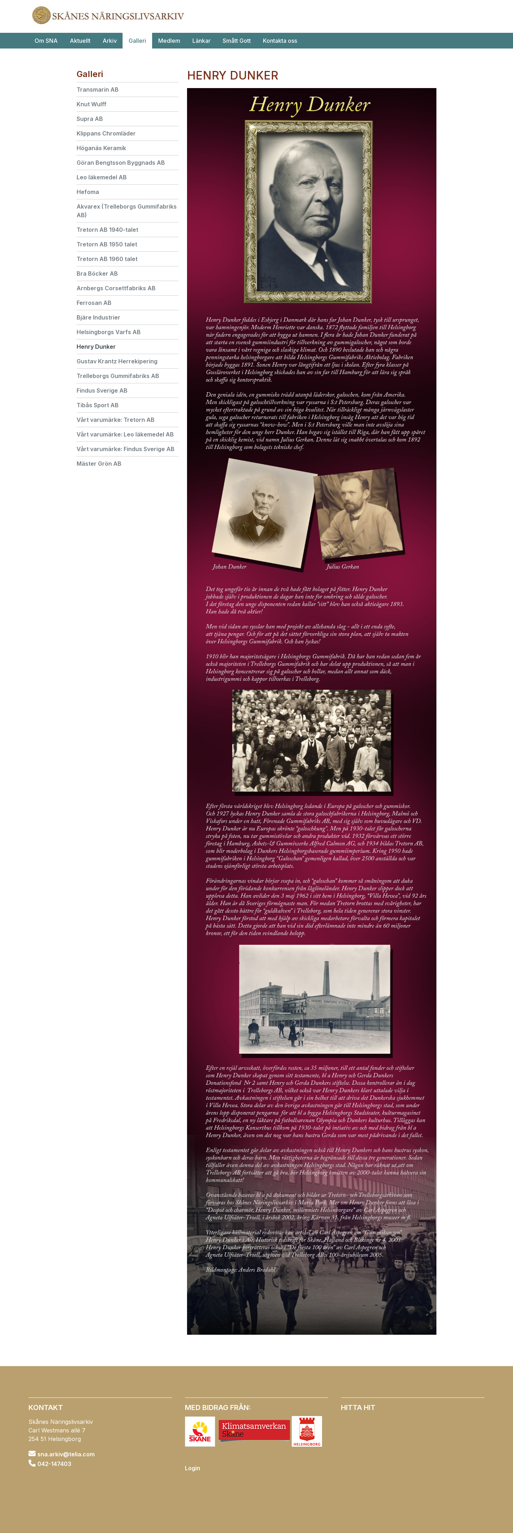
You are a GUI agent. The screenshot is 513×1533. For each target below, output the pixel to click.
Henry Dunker (96, 346)
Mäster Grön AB (99, 463)
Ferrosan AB (94, 302)
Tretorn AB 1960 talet (107, 258)
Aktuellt (80, 40)
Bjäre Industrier (98, 317)
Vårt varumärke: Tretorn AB (116, 419)
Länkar (201, 40)
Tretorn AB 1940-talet (107, 229)
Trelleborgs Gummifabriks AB (118, 375)
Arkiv (110, 40)
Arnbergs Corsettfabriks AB (116, 288)
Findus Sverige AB (102, 390)
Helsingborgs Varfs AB (109, 332)
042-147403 (54, 1463)
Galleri (137, 40)
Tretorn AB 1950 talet (107, 244)
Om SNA (46, 40)
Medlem (169, 40)
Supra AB (90, 118)
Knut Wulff (92, 104)
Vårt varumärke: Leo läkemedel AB (125, 434)
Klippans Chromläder (106, 133)
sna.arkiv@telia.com (66, 1454)
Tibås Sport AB (98, 405)
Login (192, 1468)
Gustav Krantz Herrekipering (117, 361)
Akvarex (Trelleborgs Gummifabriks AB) (127, 211)
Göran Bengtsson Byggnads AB (121, 162)
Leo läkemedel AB (102, 177)
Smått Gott (237, 40)
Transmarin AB (98, 89)
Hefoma (88, 191)
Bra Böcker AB (97, 273)
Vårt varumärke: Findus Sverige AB (126, 449)
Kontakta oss (280, 40)
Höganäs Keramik (101, 148)
